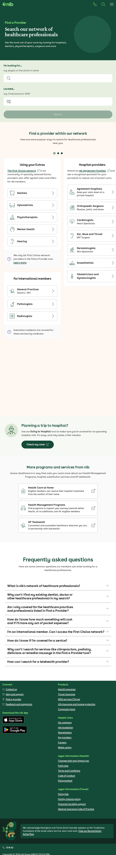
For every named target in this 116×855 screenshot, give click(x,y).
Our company (65, 722)
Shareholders (65, 732)
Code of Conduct (66, 776)
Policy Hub (63, 794)
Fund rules (63, 766)
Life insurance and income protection (76, 704)
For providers (64, 737)
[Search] (103, 4)
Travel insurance (66, 694)
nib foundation (65, 727)
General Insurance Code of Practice (76, 809)
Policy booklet (65, 780)
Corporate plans (66, 709)
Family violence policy (69, 799)
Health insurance (67, 689)
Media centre (64, 747)
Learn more (19, 262)
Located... (9, 88)
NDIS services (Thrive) (69, 699)
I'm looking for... (13, 65)
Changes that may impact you (73, 761)
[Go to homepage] (8, 4)
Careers (62, 742)
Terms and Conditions (69, 771)
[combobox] (58, 78)
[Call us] (95, 4)
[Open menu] (112, 4)
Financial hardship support (72, 804)
